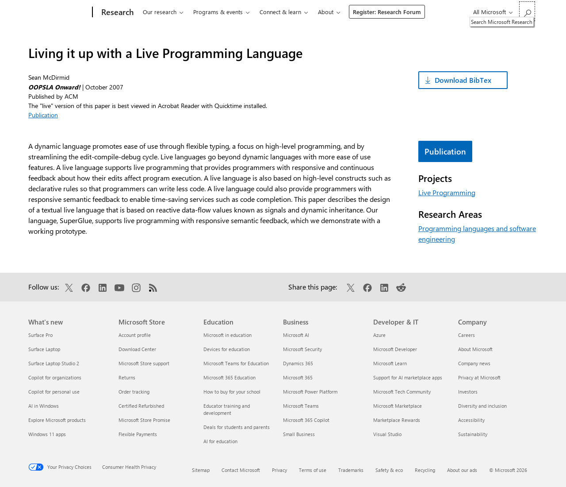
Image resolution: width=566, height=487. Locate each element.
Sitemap (201, 470)
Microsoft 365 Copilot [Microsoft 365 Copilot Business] (306, 420)
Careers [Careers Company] (466, 335)
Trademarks (350, 470)
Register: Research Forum (387, 11)
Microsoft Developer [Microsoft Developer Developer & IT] (395, 349)
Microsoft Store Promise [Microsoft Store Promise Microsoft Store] (144, 420)
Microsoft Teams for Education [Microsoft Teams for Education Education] (236, 363)
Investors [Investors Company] (468, 391)
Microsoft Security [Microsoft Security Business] (302, 349)
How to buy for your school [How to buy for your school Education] (231, 391)
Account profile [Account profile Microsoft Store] (135, 335)
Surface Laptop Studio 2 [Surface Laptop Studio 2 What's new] (53, 363)
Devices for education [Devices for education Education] (226, 349)
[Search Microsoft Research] (527, 11)
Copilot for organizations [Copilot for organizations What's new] (54, 377)
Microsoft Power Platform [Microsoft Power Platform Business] (310, 391)
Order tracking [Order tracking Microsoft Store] (134, 391)
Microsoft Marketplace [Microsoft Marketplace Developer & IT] (397, 405)
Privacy (279, 470)
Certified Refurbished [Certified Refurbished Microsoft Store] (141, 405)
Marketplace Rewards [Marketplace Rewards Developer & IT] (396, 420)
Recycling (425, 470)
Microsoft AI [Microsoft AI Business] (296, 335)
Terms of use (312, 470)
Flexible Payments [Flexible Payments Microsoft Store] (138, 434)
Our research (159, 11)
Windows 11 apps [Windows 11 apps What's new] (47, 434)
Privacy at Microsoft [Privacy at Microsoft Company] (479, 377)
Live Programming (446, 192)
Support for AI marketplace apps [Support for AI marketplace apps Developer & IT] (407, 377)
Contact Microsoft (241, 470)
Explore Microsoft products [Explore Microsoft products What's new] (57, 420)
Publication (43, 115)
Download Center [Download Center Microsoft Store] (137, 349)
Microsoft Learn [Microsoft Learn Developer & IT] (390, 363)
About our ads (462, 470)
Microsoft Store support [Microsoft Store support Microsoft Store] (144, 363)
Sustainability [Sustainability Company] (472, 434)
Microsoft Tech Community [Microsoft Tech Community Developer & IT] (402, 391)
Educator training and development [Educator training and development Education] (226, 409)
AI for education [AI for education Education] (220, 441)
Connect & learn (280, 11)
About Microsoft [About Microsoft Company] (475, 349)
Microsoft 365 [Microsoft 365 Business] (298, 377)
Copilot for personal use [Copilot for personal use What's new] (54, 391)
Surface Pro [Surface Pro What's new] (40, 335)
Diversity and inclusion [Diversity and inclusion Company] (482, 405)
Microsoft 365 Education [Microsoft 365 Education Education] (229, 377)
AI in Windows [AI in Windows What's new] (43, 405)
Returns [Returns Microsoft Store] (127, 377)
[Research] (116, 12)
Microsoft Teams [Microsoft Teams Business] (301, 405)
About (325, 11)
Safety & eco (389, 470)
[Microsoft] (58, 12)
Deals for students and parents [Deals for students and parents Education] (236, 427)
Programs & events (218, 11)
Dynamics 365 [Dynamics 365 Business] (298, 363)
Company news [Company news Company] (474, 363)
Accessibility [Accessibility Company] (471, 420)
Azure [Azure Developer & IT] (379, 335)
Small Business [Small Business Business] (299, 434)
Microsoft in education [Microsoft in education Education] (227, 335)
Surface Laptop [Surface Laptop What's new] (44, 349)
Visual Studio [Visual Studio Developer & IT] (387, 434)
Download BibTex (463, 80)
